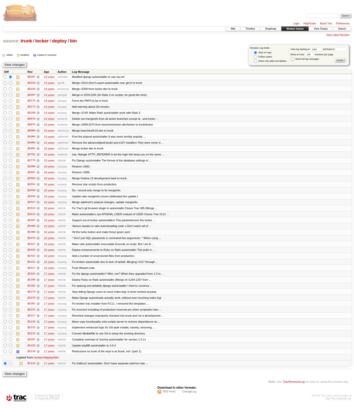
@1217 (31, 318)
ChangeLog (189, 394)
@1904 (31, 137)
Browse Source (295, 28)
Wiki (232, 28)
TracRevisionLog (294, 384)
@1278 (31, 300)
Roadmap (270, 28)
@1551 (31, 185)
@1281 (31, 288)
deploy (59, 40)
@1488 (31, 227)
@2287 (31, 95)
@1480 (31, 233)
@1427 (31, 246)
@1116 (31, 366)
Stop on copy (262, 52)
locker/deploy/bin (46, 360)
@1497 (31, 221)
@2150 (31, 113)
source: (11, 40)
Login (296, 23)
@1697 (31, 173)
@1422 (31, 258)
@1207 (31, 342)
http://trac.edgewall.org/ (338, 401)
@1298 (31, 282)
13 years (49, 76)
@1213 (31, 336)
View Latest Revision (338, 35)
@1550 (31, 191)
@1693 (31, 179)
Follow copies (263, 57)
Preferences (343, 23)
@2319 (31, 83)
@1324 (31, 276)
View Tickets (321, 28)
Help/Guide (309, 23)
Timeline (250, 28)
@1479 (31, 240)
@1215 (31, 330)
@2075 (31, 125)
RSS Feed (169, 394)
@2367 (31, 77)
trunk (26, 40)
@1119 (31, 354)
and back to (335, 49)
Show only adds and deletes (270, 61)
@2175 (31, 101)
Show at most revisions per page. (312, 54)
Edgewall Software (48, 401)
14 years (49, 82)
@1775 (31, 161)
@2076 (31, 119)
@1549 (31, 197)
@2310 (31, 89)
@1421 (31, 264)
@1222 (31, 312)
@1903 (31, 143)
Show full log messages (305, 59)
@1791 (31, 155)
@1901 (31, 149)
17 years (49, 275)
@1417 (31, 270)
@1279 (31, 294)
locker (42, 40)
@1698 (31, 167)
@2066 (31, 131)
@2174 (31, 107)
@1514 (31, 209)
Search (342, 28)
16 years (49, 167)
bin (73, 40)
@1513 (31, 215)
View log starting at (306, 49)
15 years (49, 119)
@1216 (31, 324)
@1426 (31, 252)
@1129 (31, 348)
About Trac (326, 23)
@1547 (31, 203)
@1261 (31, 306)
